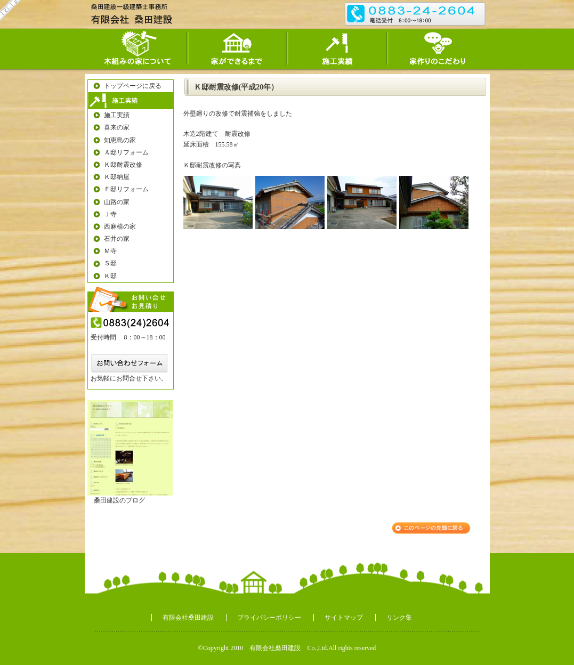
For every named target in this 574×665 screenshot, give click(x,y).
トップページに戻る (132, 86)
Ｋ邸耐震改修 (123, 164)
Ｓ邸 (110, 263)
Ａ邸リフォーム (126, 152)
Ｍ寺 (110, 251)
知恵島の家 (120, 140)
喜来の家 (117, 127)
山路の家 (117, 202)
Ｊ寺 (110, 214)
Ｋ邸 (110, 276)
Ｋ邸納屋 (117, 177)
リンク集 (399, 617)
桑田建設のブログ (119, 500)
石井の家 (117, 238)
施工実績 (117, 115)
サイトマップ (344, 617)
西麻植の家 (120, 226)
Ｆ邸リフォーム (126, 189)
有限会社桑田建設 (188, 617)
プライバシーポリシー (269, 617)
